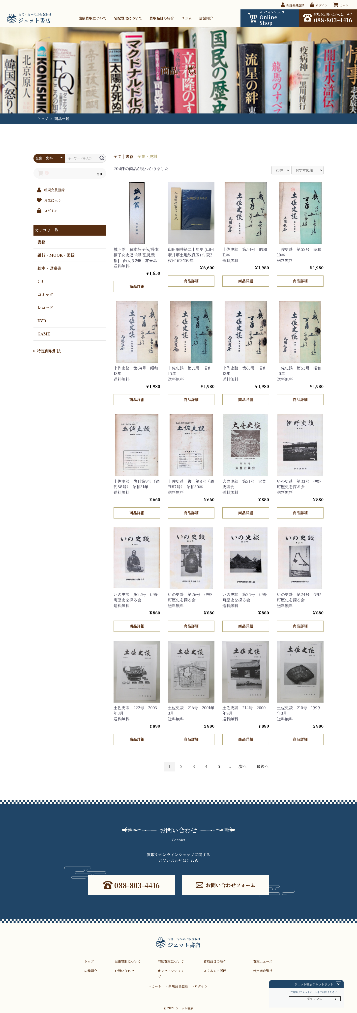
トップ (42, 118)
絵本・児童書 (49, 268)
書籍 (41, 242)
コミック (45, 294)
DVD (41, 320)
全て (117, 156)
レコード (45, 307)
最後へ (262, 766)
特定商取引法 (47, 351)
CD (40, 281)
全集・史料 (147, 156)
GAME (43, 333)
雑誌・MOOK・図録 (56, 255)
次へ (242, 766)
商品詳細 (136, 286)
